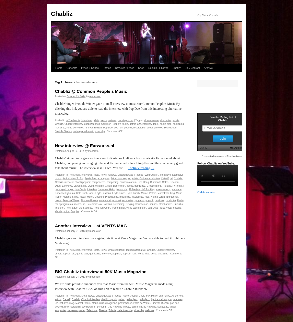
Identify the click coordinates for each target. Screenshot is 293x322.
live (66, 303)
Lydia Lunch (133, 193)
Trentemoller (118, 207)
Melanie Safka (70, 196)
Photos (107, 67)
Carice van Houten (149, 178)
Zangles (75, 211)
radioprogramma (64, 204)
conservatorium (128, 182)
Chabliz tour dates (206, 192)
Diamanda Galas (159, 182)
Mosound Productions (106, 196)
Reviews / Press (124, 67)
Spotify (177, 67)
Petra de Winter (75, 127)
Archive (208, 67)
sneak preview (154, 127)
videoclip (100, 131)
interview (147, 124)
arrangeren (103, 178)
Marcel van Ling (166, 193)
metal (82, 196)
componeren (98, 182)
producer (159, 200)
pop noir (118, 127)
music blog (165, 124)
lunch (122, 193)
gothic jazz (135, 124)
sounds (153, 204)
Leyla (115, 193)
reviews (112, 120)
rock (134, 253)
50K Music (151, 295)
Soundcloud (170, 127)
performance (125, 303)
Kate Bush (81, 193)
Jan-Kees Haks (106, 189)
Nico (146, 196)
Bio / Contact (192, 67)
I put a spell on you (161, 299)
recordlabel (139, 127)
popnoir (128, 127)
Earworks (67, 185)
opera (58, 200)
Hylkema (177, 185)
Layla (98, 193)
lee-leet (59, 303)
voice (66, 211)
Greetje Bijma (154, 185)
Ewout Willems (96, 185)
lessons (107, 193)
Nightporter (172, 196)
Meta (96, 120)
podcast (116, 200)
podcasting (128, 200)
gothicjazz (139, 185)
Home (58, 67)
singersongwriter (76, 310)
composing (112, 182)
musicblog (178, 124)
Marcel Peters (148, 193)
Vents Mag (144, 253)
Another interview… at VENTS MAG (91, 225)
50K (142, 295)
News (104, 120)
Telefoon (59, 207)
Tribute (112, 310)
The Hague (72, 207)
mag (71, 303)
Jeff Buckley (147, 189)
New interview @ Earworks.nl (84, 145)
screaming (118, 204)
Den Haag (143, 182)
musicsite (60, 127)
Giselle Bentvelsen (115, 185)
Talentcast (91, 310)
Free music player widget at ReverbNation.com (223, 156)
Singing (130, 204)
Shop (141, 67)
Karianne (176, 189)
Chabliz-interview (74, 124)
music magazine (108, 303)
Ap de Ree (90, 178)
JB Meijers (134, 189)
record (77, 204)
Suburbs (178, 204)
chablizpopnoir (92, 124)
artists (176, 120)
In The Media (73, 120)
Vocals (58, 211)
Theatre (103, 310)
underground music (83, 131)
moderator (95, 96)
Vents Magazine (159, 253)
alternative (165, 120)
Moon (90, 196)
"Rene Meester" (130, 295)
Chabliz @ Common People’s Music (91, 91)
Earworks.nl (79, 185)
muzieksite (137, 196)
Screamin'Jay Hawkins (143, 306)
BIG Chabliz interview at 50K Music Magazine (100, 271)
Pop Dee (108, 127)
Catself (165, 178)
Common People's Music (114, 124)
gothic (130, 185)
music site (124, 196)
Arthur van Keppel (120, 178)
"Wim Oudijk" (151, 174)
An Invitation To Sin (72, 178)
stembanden (165, 204)
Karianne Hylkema (65, 193)
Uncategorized (125, 120)
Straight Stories (63, 131)
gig (73, 253)
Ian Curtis (80, 189)
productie (171, 200)
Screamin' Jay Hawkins (99, 204)
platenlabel (105, 200)
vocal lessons (173, 207)
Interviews (86, 120)
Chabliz (62, 13)
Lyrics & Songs (90, 67)
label (155, 124)
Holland (167, 185)
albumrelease (151, 120)
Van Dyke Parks (156, 207)
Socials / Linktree (158, 67)
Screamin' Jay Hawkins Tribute (113, 306)
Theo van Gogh (101, 207)
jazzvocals (121, 189)
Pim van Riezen (93, 127)
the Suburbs (85, 207)
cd (171, 178)
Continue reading (141, 168)
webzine (149, 310)
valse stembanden (136, 207)
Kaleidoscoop (163, 189)
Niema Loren (158, 196)
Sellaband (162, 306)
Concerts (72, 67)
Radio (180, 200)
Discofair (174, 182)
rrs (83, 204)
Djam (58, 185)
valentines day (125, 310)
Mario (95, 303)
